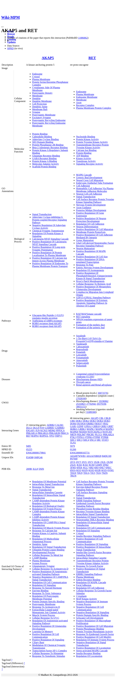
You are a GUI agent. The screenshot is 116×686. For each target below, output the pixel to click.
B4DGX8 (106, 456)
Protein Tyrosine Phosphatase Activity (94, 631)
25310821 (81, 404)
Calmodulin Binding (42, 136)
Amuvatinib (82, 360)
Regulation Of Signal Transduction (49, 547)
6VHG (110, 470)
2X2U (73, 465)
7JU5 (92, 473)
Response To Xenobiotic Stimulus (48, 656)
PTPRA (89, 437)
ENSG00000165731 (80, 452)
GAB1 (73, 426)
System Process (39, 563)
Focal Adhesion (83, 585)
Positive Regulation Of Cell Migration (94, 229)
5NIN (41, 469)
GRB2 (103, 426)
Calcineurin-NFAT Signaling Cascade (50, 239)
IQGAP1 (30, 430)
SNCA (93, 440)
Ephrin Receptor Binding (88, 579)
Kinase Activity (83, 158)
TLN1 (73, 442)
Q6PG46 (38, 457)
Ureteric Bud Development (89, 177)
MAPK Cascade (84, 175)
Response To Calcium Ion (44, 530)
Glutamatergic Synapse (43, 566)
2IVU (84, 462)
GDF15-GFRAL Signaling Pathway (93, 297)
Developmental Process (43, 552)
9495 (28, 446)
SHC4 (86, 440)
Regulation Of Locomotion (89, 656)
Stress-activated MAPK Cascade (92, 650)
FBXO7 (98, 423)
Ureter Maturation (85, 240)
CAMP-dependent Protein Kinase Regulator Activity (48, 502)
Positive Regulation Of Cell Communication (45, 635)
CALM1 (59, 425)
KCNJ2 (44, 430)
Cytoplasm (81, 596)
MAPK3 (109, 429)
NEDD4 (83, 432)
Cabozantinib (82, 346)
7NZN (104, 473)
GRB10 (96, 426)
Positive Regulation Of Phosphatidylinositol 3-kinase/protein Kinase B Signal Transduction (94, 276)
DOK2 (86, 421)
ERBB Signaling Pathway (88, 500)
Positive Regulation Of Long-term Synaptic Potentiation (48, 248)
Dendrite (36, 98)
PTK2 (73, 437)
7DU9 (79, 473)
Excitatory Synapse (41, 117)
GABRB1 (49, 427)
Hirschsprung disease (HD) (89, 379)
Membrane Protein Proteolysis (91, 232)
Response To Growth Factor (89, 566)
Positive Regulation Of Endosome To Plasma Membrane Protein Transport (50, 264)
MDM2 (51, 430)
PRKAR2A (43, 433)
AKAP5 (48, 58)
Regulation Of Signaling (44, 585)
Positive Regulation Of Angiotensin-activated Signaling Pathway (49, 573)
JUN (37, 430)
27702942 (91, 404)
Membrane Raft (39, 109)
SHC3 (79, 440)
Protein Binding (40, 134)
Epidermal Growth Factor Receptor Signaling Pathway (93, 504)
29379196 (101, 404)
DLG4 (36, 427)
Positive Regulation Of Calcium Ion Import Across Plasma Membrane (49, 259)
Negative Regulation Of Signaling (92, 612)
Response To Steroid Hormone (47, 588)
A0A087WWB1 (78, 456)
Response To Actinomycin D (46, 607)
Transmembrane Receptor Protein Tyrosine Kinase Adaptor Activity (92, 562)
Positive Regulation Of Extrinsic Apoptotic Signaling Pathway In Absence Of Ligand (92, 303)
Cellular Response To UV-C (45, 618)
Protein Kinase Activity (87, 139)
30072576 (102, 393)
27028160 (81, 398)
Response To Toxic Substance (46, 593)
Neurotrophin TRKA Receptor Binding (95, 519)
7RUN (73, 475)
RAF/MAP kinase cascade (89, 314)
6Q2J (78, 470)
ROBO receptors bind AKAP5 (46, 323)
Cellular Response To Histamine (47, 653)
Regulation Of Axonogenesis (90, 270)
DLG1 (29, 427)
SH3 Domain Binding (42, 142)
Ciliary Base (38, 642)
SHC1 (73, 440)
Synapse (36, 112)
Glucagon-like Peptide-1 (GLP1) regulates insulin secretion (48, 316)
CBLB (107, 418)
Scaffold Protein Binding (44, 166)
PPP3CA (60, 430)
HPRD (10, 48)
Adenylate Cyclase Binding (45, 139)
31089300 (91, 412)
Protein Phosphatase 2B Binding (48, 145)
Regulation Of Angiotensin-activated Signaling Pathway (50, 622)
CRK (72, 421)
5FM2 (105, 465)
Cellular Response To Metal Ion (47, 555)
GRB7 (110, 426)
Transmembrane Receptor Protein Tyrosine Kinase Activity (92, 146)
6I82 (91, 467)
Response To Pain (84, 265)
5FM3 (73, 467)
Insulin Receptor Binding (88, 653)
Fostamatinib (82, 357)
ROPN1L (44, 436)
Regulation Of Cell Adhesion (90, 224)
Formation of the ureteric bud (90, 327)
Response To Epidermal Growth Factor (95, 634)
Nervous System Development (91, 205)
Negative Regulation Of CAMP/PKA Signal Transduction (50, 578)
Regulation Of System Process (47, 508)
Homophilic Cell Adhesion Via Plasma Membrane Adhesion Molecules (95, 189)
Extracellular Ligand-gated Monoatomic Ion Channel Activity (48, 611)
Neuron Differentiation (87, 226)
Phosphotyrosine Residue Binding (92, 508)
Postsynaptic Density (42, 93)
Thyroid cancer (83, 382)
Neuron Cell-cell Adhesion (89, 194)
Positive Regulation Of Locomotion (93, 648)
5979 (72, 446)
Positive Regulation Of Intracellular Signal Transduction (93, 548)
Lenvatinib (81, 355)
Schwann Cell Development (89, 618)
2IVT (78, 462)
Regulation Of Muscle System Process (50, 528)
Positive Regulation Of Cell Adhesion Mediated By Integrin (94, 236)
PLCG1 (98, 434)
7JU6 (98, 473)
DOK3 (93, 421)
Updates (11, 42)
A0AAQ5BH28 (93, 456)
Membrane (37, 95)
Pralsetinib (81, 365)
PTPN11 (80, 437)
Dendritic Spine (39, 106)
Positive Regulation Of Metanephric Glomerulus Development (93, 288)
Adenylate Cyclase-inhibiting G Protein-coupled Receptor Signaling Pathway (49, 220)
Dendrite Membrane (42, 101)
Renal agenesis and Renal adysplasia (94, 385)
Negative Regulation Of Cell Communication (90, 608)
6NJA (73, 470)
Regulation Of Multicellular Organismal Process (45, 540)
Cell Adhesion (83, 185)
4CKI (79, 465)
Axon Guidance (83, 207)
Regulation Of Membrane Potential (49, 481)
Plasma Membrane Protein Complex (93, 108)
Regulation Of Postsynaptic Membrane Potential (45, 597)
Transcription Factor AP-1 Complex (49, 650)
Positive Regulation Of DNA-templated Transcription (90, 260)
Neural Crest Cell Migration (89, 180)
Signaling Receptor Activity (89, 164)
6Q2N (85, 470)
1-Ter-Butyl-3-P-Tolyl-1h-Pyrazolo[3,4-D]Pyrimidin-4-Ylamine (94, 339)
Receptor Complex (85, 105)
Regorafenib (82, 349)
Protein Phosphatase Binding (90, 629)
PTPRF (96, 437)
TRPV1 (58, 436)
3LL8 (35, 469)
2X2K (97, 462)
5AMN (98, 465)
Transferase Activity (86, 161)
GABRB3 (59, 427)
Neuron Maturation (85, 248)
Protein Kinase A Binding (44, 161)
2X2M (109, 462)
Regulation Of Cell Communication (49, 582)
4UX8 (92, 465)
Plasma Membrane (41, 79)
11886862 (83, 38)
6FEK (79, 467)
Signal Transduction (42, 214)
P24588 (30, 457)
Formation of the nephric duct (90, 325)
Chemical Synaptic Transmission (48, 230)
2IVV (90, 462)
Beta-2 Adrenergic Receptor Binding (50, 147)
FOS (42, 427)
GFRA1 (88, 426)
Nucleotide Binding (85, 136)
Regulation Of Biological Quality (48, 506)
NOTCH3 (107, 432)
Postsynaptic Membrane (43, 114)
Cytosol (36, 76)
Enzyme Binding (40, 590)
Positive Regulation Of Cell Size (92, 256)
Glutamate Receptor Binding (46, 155)
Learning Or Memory (42, 631)
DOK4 (100, 421)
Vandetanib (81, 344)
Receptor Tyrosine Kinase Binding (93, 511)
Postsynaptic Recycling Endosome (49, 120)
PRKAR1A (31, 433)
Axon (79, 102)
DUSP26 (81, 423)
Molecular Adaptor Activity (45, 164)
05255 (29, 449)
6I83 (96, 467)
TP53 (51, 436)
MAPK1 (91, 429)
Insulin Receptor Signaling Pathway (93, 536)
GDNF (80, 426)
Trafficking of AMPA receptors (47, 320)
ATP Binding (82, 155)
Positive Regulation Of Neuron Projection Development (91, 219)
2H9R (29, 469)
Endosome (37, 74)
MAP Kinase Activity (86, 599)
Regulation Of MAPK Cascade (91, 582)
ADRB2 (51, 425)
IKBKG (74, 429)
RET (92, 58)
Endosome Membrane (86, 97)
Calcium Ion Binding (86, 150)
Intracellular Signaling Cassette (47, 492)
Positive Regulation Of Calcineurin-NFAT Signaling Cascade (49, 243)
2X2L (103, 462)
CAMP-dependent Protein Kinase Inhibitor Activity (48, 518)
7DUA (86, 473)
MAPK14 (100, 429)
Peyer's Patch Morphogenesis (90, 281)
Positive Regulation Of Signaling (48, 639)
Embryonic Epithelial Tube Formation (94, 183)
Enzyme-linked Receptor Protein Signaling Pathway (92, 488)
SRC (99, 440)
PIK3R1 (90, 434)
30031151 (81, 406)
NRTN (73, 434)
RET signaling (83, 316)
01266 (73, 449)
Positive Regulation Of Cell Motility (93, 637)
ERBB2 (90, 423)
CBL (101, 418)
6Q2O (91, 470)
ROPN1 (35, 436)
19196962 (103, 401)
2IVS (72, 462)
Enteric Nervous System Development (94, 267)
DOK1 (79, 421)
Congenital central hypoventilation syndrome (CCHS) (93, 375)
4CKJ (85, 465)
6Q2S (104, 470)
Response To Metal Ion (43, 487)
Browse (11, 34)
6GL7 (86, 467)
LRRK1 (82, 429)
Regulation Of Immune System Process (95, 639)
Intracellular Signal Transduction (48, 484)
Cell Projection (39, 104)
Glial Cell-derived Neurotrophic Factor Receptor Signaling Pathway (95, 244)
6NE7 (102, 467)
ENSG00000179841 (36, 452)
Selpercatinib (82, 363)
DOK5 (107, 421)
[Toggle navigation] (2, 26)
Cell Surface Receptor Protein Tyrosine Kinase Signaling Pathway (95, 200)
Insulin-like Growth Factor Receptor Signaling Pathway (93, 553)
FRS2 (105, 423)
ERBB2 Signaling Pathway (89, 574)
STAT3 (105, 440)
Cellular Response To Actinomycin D (50, 568)
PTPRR (104, 437)
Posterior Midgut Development (91, 210)
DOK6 (73, 423)
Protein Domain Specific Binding (48, 601)
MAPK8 (74, 432)
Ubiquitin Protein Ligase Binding (48, 549)
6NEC (108, 467)
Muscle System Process (43, 615)
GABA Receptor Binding (44, 158)
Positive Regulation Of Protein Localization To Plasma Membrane (49, 254)
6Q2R (98, 470)
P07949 (73, 458)
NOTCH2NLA (94, 432)
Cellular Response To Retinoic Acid (93, 284)
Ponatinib (80, 352)
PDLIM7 (81, 434)
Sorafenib (80, 335)
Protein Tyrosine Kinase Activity (92, 142)
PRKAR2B (54, 433)
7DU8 (73, 473)
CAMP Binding (39, 558)
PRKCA (64, 433)
